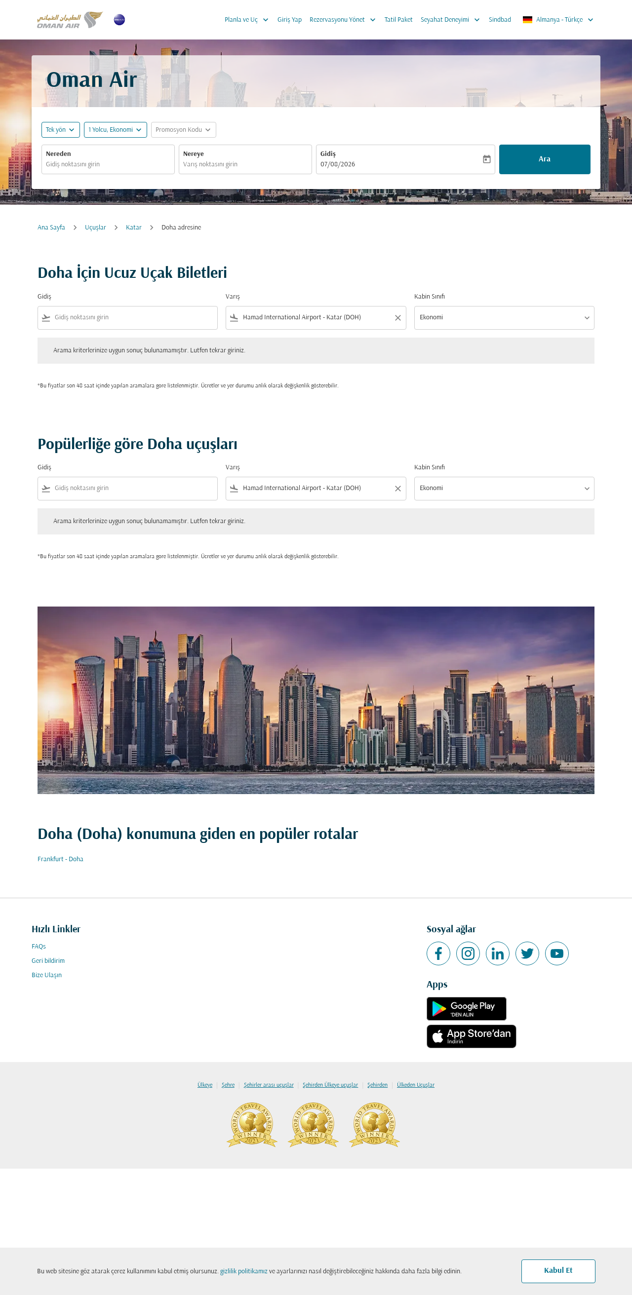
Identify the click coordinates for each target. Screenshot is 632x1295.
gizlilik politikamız (244, 1271)
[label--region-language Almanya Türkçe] (558, 20)
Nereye (193, 154)
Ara (545, 159)
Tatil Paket (399, 20)
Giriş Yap (289, 20)
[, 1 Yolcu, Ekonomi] (110, 130)
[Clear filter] (397, 317)
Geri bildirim (48, 961)
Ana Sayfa (51, 227)
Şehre (228, 1085)
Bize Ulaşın (47, 975)
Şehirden (377, 1085)
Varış (233, 297)
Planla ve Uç (249, 20)
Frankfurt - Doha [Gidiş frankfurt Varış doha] (60, 859)
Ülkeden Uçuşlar (415, 1085)
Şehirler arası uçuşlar (269, 1085)
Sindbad (500, 20)
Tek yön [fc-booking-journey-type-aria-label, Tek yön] (56, 130)
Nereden (58, 154)
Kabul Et (558, 1271)
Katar (134, 227)
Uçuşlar (95, 227)
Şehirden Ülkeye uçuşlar (330, 1085)
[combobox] (108, 164)
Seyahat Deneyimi (453, 20)
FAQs (39, 947)
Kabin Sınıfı (429, 297)
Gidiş (328, 154)
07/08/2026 (337, 164)
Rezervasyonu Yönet (345, 20)
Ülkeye (205, 1085)
